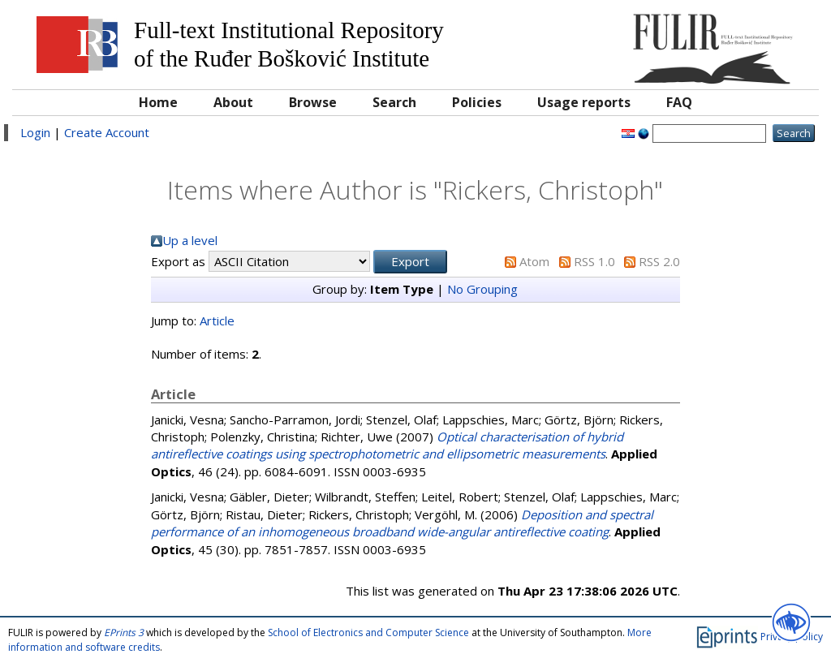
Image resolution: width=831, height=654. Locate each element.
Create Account (106, 132)
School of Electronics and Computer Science (368, 632)
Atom (534, 261)
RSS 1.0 (594, 261)
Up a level (189, 240)
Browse (313, 102)
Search (394, 102)
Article (217, 320)
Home (158, 102)
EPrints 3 (124, 632)
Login (35, 132)
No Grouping (482, 289)
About (233, 102)
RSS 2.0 (659, 261)
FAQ (679, 102)
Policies (477, 102)
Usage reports (584, 102)
